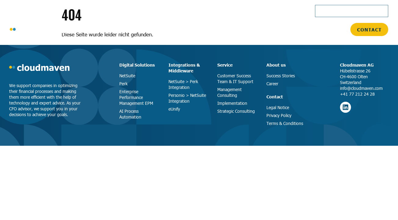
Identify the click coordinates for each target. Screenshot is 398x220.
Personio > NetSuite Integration (187, 98)
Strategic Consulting (236, 111)
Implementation (232, 103)
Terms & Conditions (284, 123)
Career (272, 83)
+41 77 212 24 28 (357, 94)
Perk (123, 83)
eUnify (174, 109)
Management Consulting (229, 92)
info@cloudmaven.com (361, 88)
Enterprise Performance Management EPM (136, 97)
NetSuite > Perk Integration (183, 84)
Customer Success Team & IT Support (235, 78)
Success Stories (280, 76)
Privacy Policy (278, 115)
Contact (369, 29)
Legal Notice (277, 107)
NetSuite (127, 76)
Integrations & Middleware (184, 67)
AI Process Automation (130, 114)
